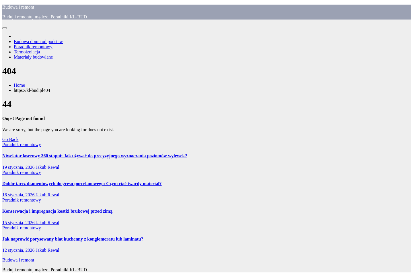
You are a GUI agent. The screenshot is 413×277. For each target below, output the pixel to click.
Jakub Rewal (47, 167)
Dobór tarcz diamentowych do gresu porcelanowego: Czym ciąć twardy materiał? (82, 183)
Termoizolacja (27, 51)
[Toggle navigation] (4, 28)
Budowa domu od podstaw (38, 41)
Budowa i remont (18, 7)
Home (19, 85)
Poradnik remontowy (33, 46)
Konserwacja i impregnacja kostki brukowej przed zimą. (58, 211)
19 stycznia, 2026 (19, 167)
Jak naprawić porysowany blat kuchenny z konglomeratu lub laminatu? (72, 239)
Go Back (10, 139)
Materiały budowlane (33, 57)
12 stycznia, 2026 (19, 250)
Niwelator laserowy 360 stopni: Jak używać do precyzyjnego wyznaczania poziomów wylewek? (94, 155)
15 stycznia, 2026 (19, 222)
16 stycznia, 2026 (19, 194)
